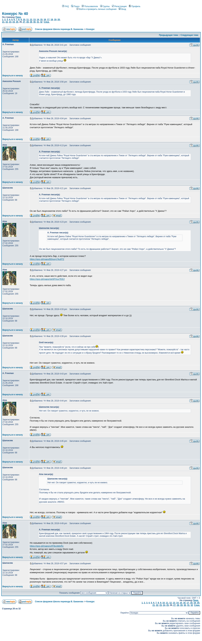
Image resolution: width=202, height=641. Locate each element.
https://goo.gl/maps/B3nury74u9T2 (47, 259)
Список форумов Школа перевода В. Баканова (59, 29)
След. (46, 22)
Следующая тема (189, 35)
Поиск (75, 6)
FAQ (65, 6)
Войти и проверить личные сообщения (96, 9)
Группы (105, 6)
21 (3, 22)
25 (17, 22)
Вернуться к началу (12, 75)
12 (31, 19)
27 (24, 22)
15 (41, 19)
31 (38, 22)
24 (13, 22)
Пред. (18, 17)
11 (27, 19)
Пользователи (90, 6)
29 (31, 22)
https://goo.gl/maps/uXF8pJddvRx (46, 546)
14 (38, 19)
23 (10, 22)
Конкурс (90, 29)
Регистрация (119, 6)
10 (24, 19)
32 (41, 22)
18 (51, 19)
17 (48, 19)
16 (45, 19)
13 (34, 19)
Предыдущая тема (168, 35)
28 (27, 22)
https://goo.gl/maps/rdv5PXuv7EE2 (47, 279)
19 (55, 19)
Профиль (134, 6)
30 (34, 22)
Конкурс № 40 (15, 13)
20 (59, 19)
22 (7, 22)
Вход (122, 9)
